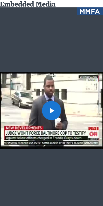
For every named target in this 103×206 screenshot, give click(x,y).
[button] (51, 110)
